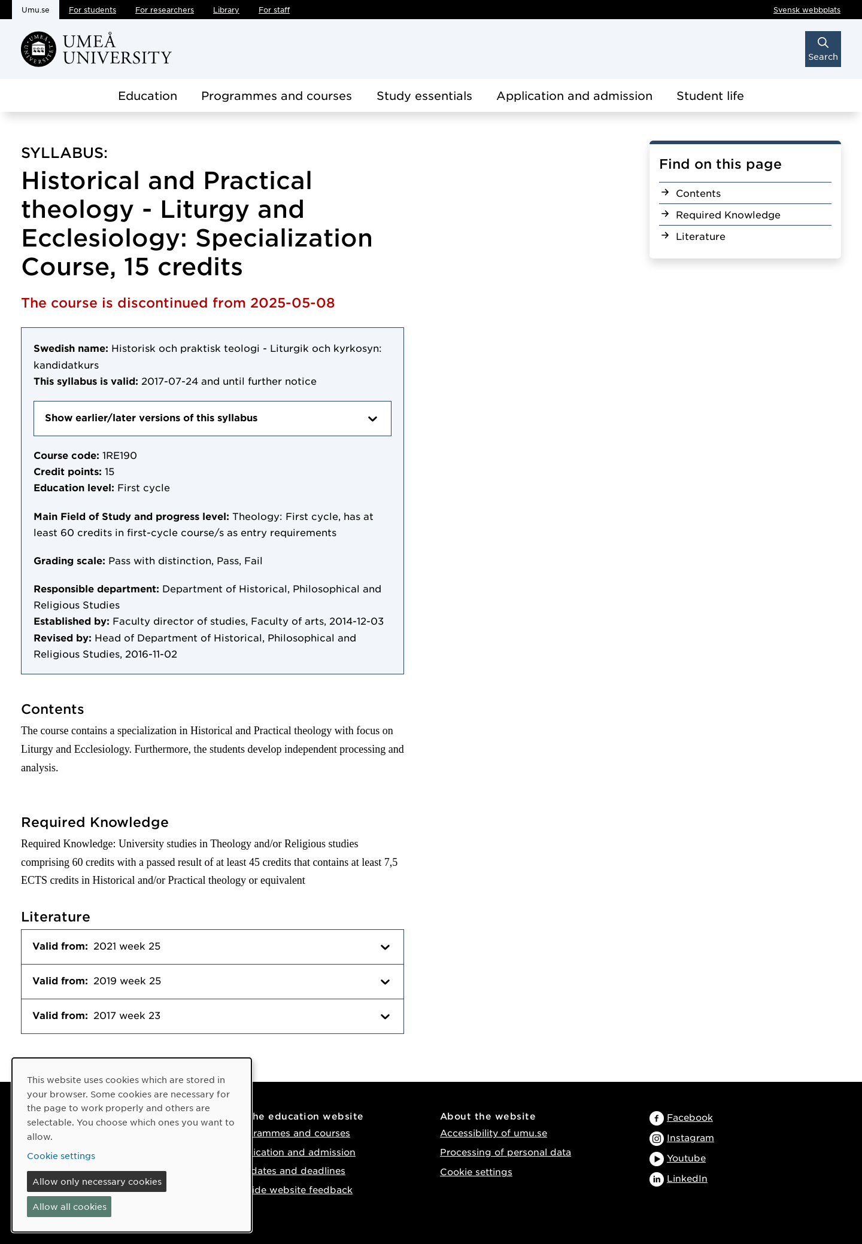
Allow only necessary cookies (97, 1181)
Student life (710, 95)
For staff (274, 9)
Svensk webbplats (806, 9)
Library (226, 9)
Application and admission (574, 95)
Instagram (690, 1137)
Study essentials (424, 95)
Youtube (686, 1157)
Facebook (690, 1117)
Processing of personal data (505, 1151)
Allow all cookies (69, 1206)
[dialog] (131, 1145)
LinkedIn (687, 1178)
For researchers (164, 9)
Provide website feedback (291, 1189)
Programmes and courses (276, 95)
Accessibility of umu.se (493, 1132)
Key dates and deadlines (287, 1170)
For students (92, 9)
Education (147, 95)
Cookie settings (476, 1171)
